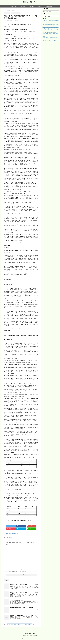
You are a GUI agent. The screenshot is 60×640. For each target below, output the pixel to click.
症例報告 (12, 533)
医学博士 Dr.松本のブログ (30, 2)
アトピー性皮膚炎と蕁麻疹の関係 (16, 600)
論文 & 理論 (23, 6)
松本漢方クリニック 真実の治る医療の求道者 (30, 635)
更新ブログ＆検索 (49, 6)
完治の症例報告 (31, 6)
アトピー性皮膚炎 (8, 533)
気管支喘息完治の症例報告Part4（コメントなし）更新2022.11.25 (23, 615)
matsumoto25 (9, 537)
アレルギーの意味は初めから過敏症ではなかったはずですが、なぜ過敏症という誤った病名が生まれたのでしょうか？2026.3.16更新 (51, 39)
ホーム (5, 6)
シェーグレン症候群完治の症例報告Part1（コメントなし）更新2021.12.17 (20, 624)
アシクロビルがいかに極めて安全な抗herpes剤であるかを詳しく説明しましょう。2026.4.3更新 (51, 22)
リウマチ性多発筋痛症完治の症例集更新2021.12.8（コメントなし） (19, 623)
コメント (8, 544)
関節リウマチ (16, 533)
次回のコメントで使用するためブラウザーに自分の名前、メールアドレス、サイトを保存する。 (21, 572)
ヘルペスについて (40, 6)
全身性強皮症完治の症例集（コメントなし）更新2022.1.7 (21, 607)
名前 (7, 558)
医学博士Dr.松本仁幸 (14, 6)
